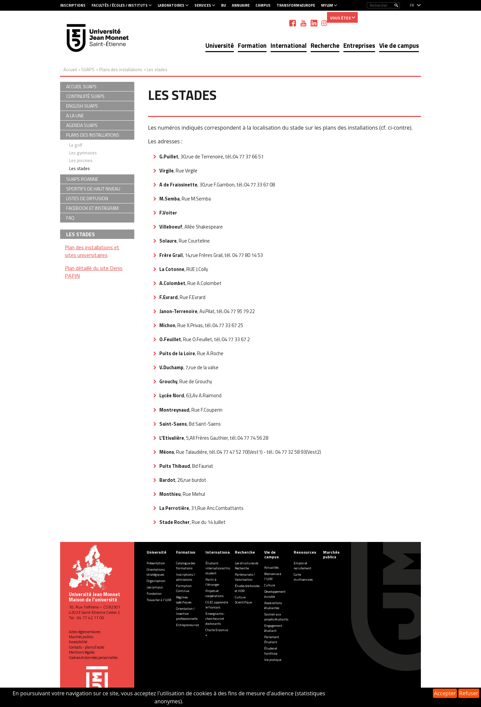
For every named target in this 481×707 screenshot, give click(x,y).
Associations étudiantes (273, 605)
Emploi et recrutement (302, 566)
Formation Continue (184, 588)
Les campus (155, 587)
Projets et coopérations (214, 593)
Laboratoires (171, 5)
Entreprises (359, 45)
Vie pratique (272, 659)
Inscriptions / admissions (185, 577)
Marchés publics (81, 637)
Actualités (271, 567)
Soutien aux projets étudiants (276, 617)
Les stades (79, 168)
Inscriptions (73, 5)
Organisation (156, 580)
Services (202, 5)
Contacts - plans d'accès (86, 647)
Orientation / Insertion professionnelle (186, 613)
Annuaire (241, 5)
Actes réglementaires (84, 631)
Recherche (325, 45)
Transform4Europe (296, 5)
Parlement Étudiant (271, 639)
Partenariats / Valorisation (245, 577)
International (289, 45)
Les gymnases (83, 152)
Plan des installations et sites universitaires (92, 251)
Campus (263, 5)
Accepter (445, 693)
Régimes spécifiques (183, 600)
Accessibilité (78, 642)
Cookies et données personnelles (93, 657)
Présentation (156, 563)
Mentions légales (82, 652)
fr (412, 5)
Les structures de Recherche (246, 566)
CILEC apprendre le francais (216, 605)
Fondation (154, 593)
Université (219, 45)
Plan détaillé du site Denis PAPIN (94, 272)
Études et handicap (270, 651)
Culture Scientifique (243, 600)
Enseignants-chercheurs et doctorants (214, 618)
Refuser (468, 693)
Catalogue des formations (185, 566)
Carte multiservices (303, 577)
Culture (269, 585)
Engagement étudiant (273, 628)
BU (223, 5)
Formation (252, 45)
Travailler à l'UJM (159, 599)
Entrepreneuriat (187, 624)
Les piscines (81, 160)
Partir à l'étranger (212, 582)
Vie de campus (399, 45)
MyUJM (327, 5)
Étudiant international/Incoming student (222, 568)
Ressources (305, 552)
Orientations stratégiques (156, 572)
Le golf (75, 145)
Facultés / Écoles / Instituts (120, 5)
